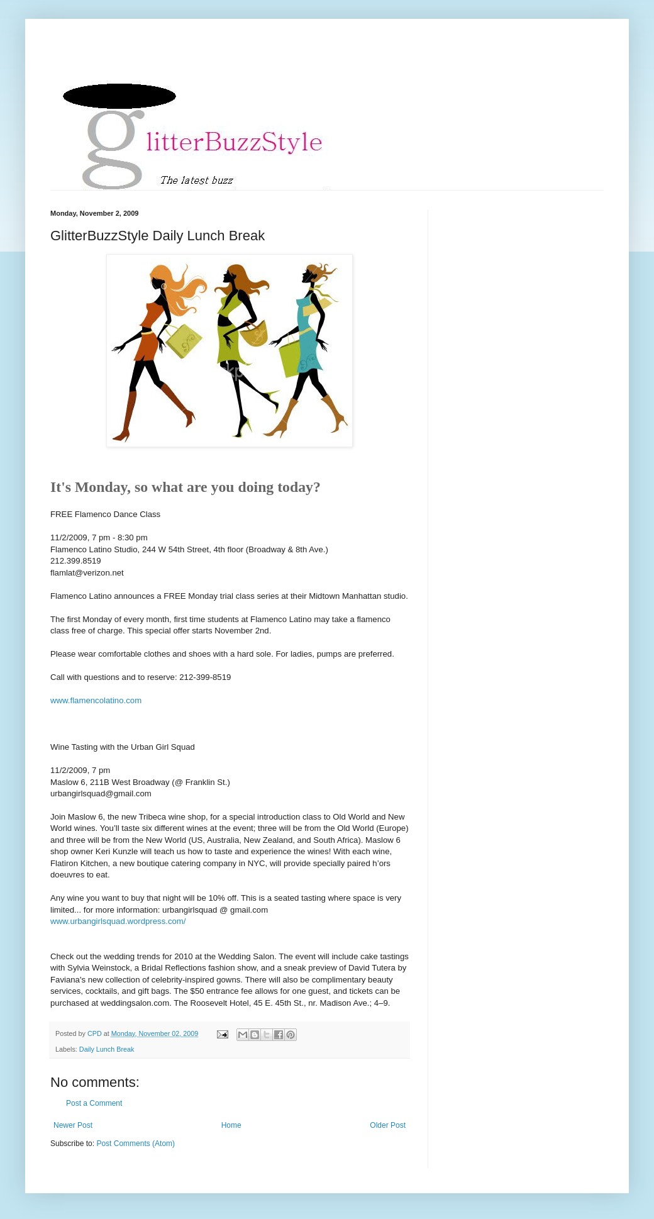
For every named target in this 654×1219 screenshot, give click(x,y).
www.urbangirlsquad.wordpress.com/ (118, 921)
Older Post (388, 1125)
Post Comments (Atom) (135, 1143)
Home (231, 1125)
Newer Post (72, 1125)
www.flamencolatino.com (95, 700)
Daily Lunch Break (107, 1049)
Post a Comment (94, 1103)
